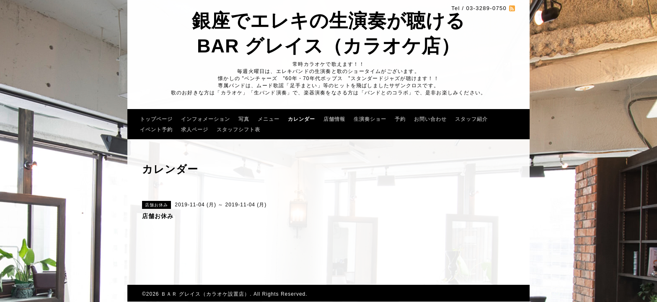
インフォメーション (205, 119)
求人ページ (194, 130)
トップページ (156, 119)
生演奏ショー (370, 119)
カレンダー (301, 119)
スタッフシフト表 (238, 130)
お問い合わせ (430, 119)
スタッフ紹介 (471, 119)
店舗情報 (334, 119)
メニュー (268, 119)
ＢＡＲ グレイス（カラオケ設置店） (205, 294)
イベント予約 (156, 130)
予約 (400, 119)
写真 (243, 119)
